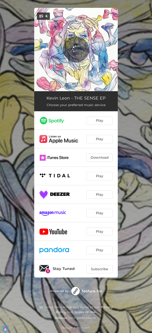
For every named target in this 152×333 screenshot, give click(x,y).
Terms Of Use (85, 312)
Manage (61, 318)
